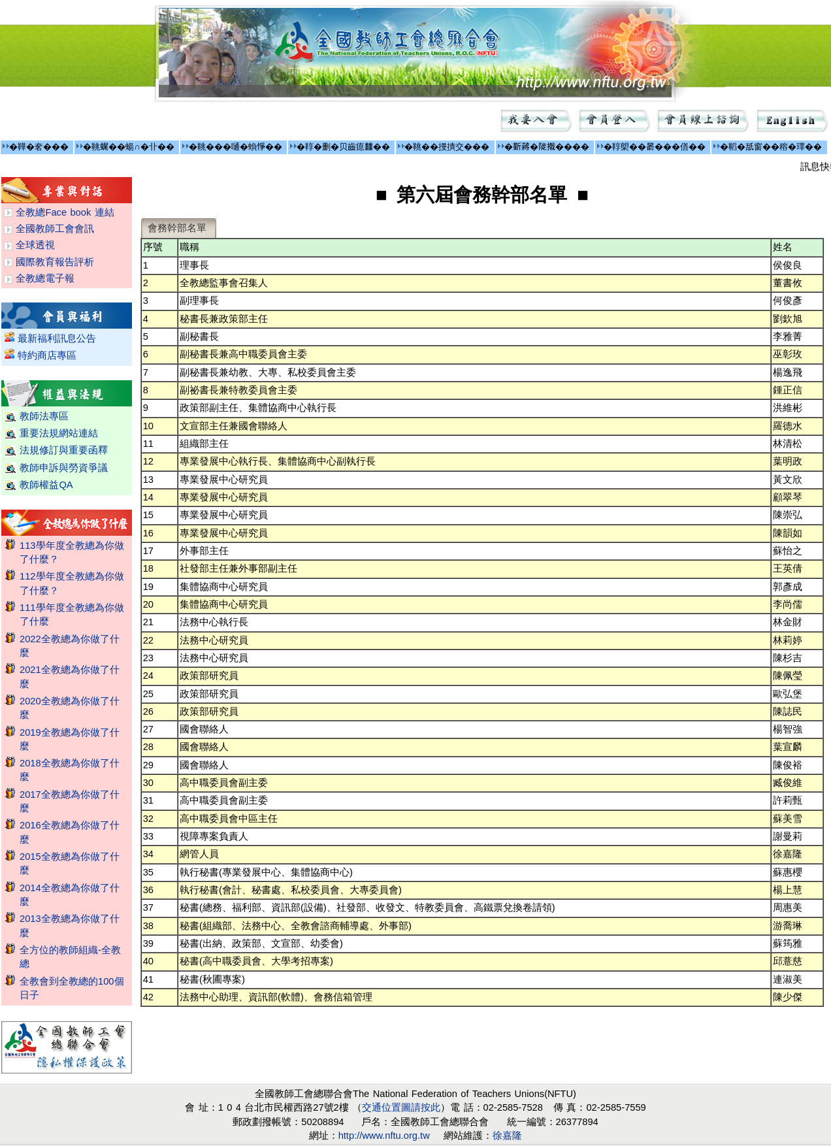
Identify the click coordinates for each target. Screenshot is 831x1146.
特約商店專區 (47, 355)
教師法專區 (44, 416)
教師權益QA (46, 485)
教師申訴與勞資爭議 (64, 468)
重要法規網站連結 (59, 433)
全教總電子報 (45, 278)
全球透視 (35, 245)
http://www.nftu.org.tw (384, 1135)
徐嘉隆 (507, 1135)
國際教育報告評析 (55, 262)
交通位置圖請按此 (401, 1107)
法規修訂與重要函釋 (64, 450)
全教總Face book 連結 (65, 212)
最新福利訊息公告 (57, 338)
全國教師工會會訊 (55, 228)
